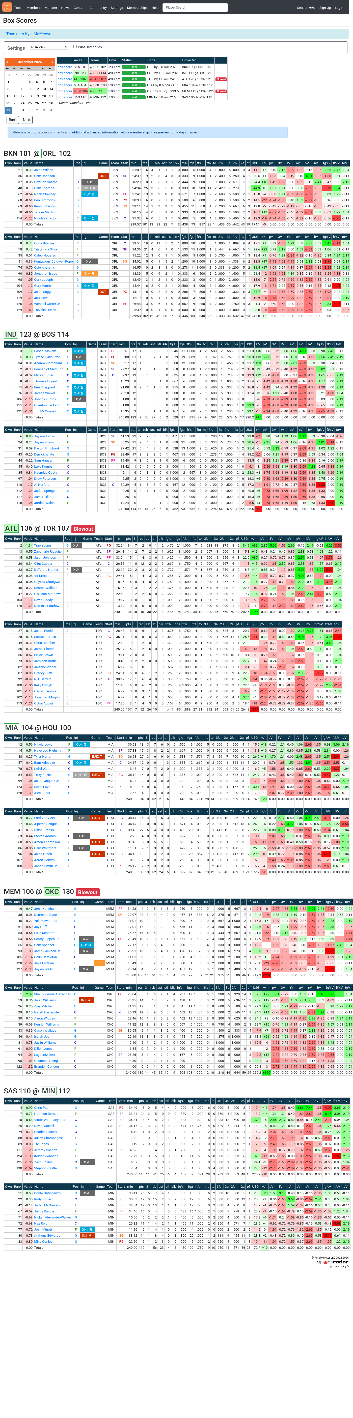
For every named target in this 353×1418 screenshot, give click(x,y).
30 (51, 75)
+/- (264, 163)
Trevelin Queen (45, 310)
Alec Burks (42, 793)
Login (339, 8)
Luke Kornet (43, 466)
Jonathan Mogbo (47, 697)
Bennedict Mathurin (48, 369)
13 (44, 89)
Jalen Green (43, 854)
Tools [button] (18, 8)
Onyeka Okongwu (47, 582)
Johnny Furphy (45, 399)
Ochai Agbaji (43, 703)
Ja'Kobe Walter (45, 667)
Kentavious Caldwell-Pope (53, 261)
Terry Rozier (43, 775)
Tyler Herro (42, 756)
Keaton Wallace (45, 588)
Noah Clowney (45, 194)
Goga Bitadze (44, 243)
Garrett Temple (45, 691)
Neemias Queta (45, 472)
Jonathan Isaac (45, 273)
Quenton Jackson (47, 405)
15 (8, 96)
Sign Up (325, 8)
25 (15, 75)
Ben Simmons (44, 200)
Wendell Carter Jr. (47, 304)
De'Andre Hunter (46, 570)
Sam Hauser (43, 460)
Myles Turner (43, 375)
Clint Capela (43, 563)
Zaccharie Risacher (48, 551)
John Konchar (44, 909)
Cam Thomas (44, 188)
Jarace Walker (44, 393)
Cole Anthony (44, 267)
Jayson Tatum (44, 436)
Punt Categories (90, 47)
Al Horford (41, 485)
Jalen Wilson (43, 170)
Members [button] (33, 8)
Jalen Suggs (43, 292)
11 (30, 89)
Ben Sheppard (44, 387)
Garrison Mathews (47, 594)
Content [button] (80, 8)
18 (30, 96)
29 (44, 75)
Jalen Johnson (45, 557)
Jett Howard (43, 298)
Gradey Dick (43, 673)
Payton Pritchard (46, 448)
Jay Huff (40, 927)
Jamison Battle (45, 661)
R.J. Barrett (42, 679)
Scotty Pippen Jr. (46, 939)
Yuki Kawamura (45, 921)
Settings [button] (117, 8)
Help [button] (155, 8)
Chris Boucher (44, 643)
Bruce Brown (43, 655)
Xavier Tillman (44, 497)
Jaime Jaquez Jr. (47, 781)
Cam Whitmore (45, 848)
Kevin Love (42, 787)
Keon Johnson (45, 206)
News (65, 8)
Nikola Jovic (43, 744)
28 (37, 75)
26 (22, 75)
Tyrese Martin (44, 212)
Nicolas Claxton (46, 218)
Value (28, 163)
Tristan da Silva (45, 249)
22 (8, 103)
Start (124, 163)
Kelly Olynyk (43, 685)
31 (22, 110)
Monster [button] (51, 8)
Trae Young (42, 545)
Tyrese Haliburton (47, 357)
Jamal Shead (43, 649)
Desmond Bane (45, 915)
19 (37, 96)
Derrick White (44, 454)
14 (51, 89)
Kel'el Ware (42, 769)
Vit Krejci (40, 576)
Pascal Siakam (45, 351)
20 (44, 96)
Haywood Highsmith (49, 750)
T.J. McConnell (45, 411)
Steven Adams (45, 836)
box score (65, 67)
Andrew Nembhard (48, 363)
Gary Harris (42, 286)
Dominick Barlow (46, 606)
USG (255, 163)
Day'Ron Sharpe (46, 182)
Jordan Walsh (44, 503)
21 (51, 96)
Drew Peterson (45, 478)
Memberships (137, 8)
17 (22, 96)
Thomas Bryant (45, 381)
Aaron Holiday (44, 860)
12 (37, 89)
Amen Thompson (47, 842)
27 (30, 75)
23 (15, 103)
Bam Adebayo (44, 762)
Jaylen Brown (44, 442)
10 (22, 89)
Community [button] (98, 8)
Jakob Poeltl (43, 631)
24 (8, 75)
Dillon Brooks (44, 830)
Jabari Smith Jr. (46, 866)
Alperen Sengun (46, 824)
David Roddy (43, 600)
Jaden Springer (45, 491)
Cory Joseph (43, 279)
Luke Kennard (44, 933)
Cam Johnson (44, 176)
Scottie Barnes (45, 637)
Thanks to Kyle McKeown (28, 34)
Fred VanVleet (44, 818)
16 (15, 96)
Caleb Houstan (45, 255)
